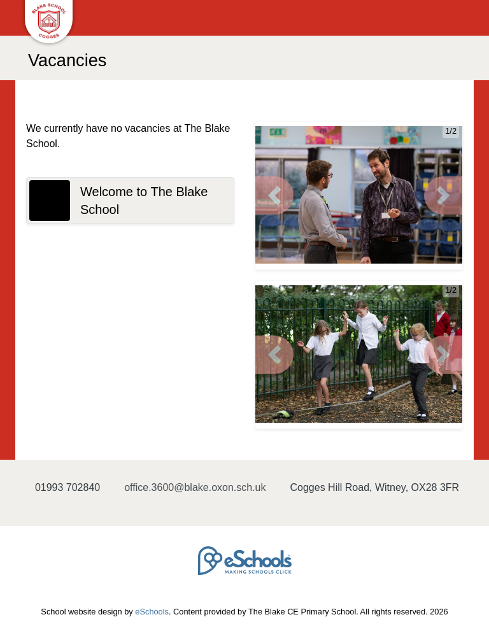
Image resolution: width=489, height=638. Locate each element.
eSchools (152, 611)
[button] (274, 195)
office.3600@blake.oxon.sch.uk (195, 487)
